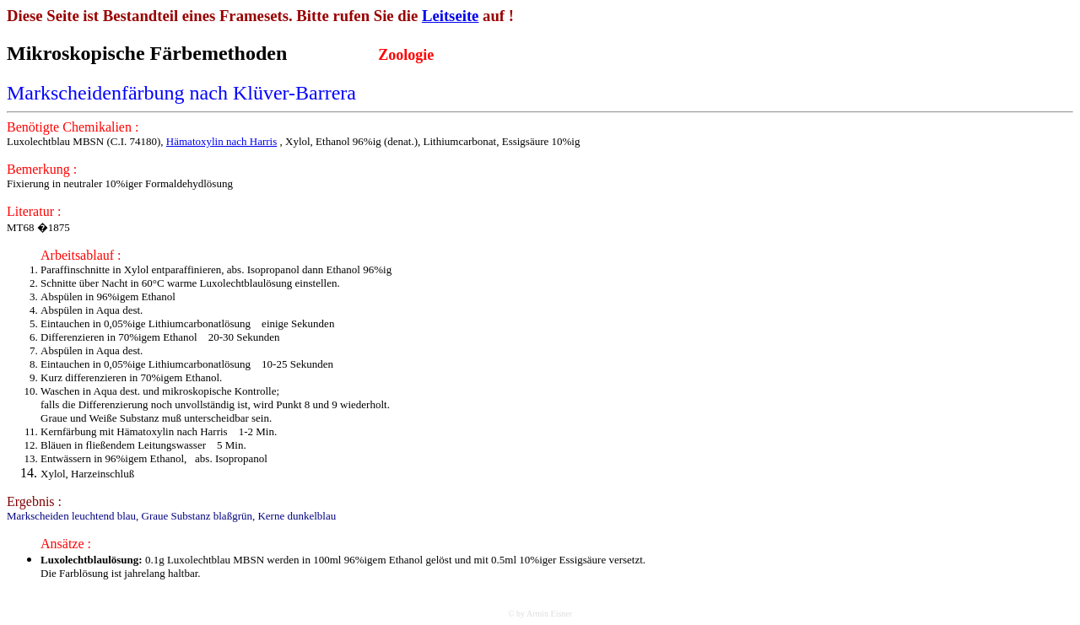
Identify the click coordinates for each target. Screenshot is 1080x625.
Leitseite (450, 15)
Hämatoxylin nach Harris (221, 141)
